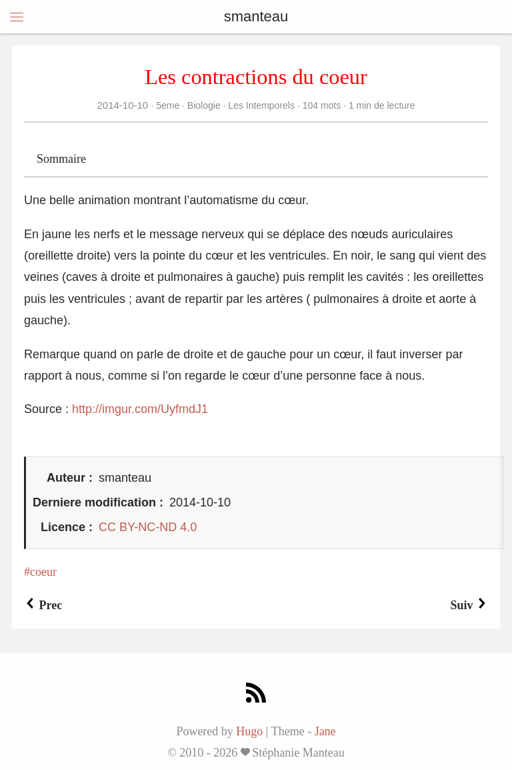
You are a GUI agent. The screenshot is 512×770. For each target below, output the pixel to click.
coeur (43, 572)
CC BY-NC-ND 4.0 (148, 527)
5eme (167, 105)
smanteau (256, 16)
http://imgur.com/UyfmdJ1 (140, 409)
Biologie (204, 105)
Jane (325, 731)
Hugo (249, 731)
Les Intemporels (261, 105)
